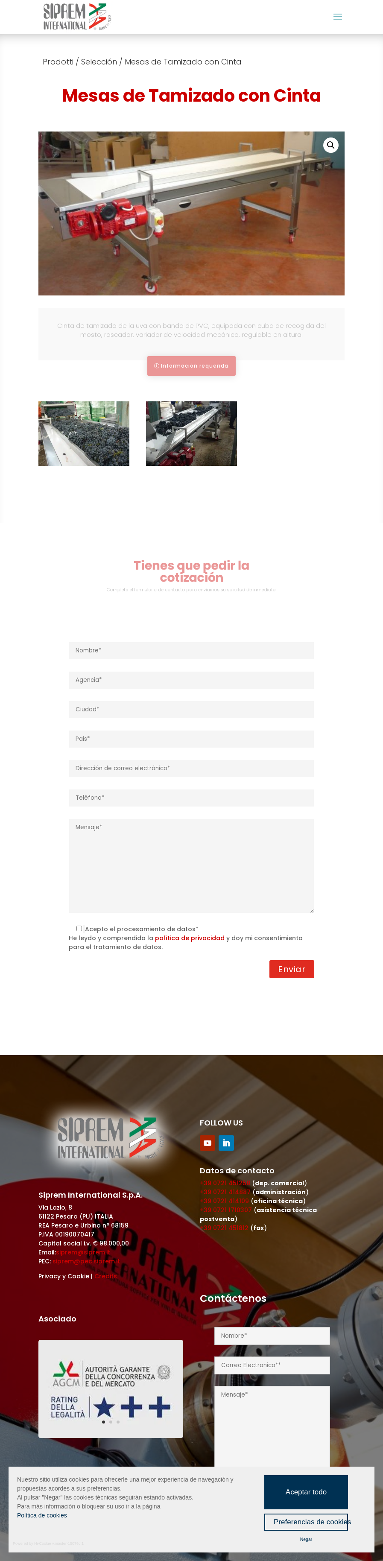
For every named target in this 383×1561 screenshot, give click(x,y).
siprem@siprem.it (83, 1252)
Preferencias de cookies (311, 1522)
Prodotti (58, 61)
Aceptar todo (306, 1492)
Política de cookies (42, 1515)
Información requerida (194, 365)
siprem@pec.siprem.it (86, 1261)
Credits (105, 1276)
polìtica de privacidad (190, 938)
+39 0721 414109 (224, 1201)
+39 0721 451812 (224, 1228)
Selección (99, 61)
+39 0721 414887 (225, 1192)
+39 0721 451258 (225, 1183)
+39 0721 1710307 (226, 1210)
